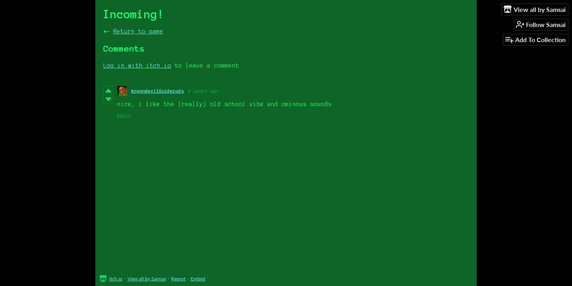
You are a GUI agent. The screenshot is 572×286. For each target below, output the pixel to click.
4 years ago (203, 90)
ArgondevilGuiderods (157, 90)
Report (178, 279)
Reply (124, 115)
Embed (198, 279)
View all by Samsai (147, 279)
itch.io (115, 279)
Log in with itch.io (137, 65)
